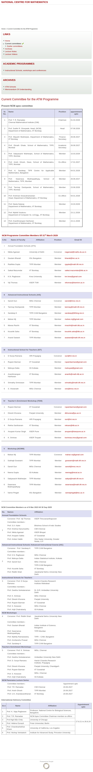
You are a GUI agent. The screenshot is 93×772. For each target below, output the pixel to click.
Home (3, 29)
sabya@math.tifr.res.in (74, 479)
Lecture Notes (11, 51)
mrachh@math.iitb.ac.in (74, 325)
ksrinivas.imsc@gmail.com (76, 438)
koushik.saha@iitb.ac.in (74, 331)
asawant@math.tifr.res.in (75, 338)
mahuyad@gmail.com (74, 368)
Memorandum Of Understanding (18, 89)
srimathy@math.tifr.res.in (75, 383)
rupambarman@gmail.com (76, 362)
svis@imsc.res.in (72, 389)
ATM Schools (10, 87)
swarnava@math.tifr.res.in (76, 485)
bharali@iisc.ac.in (72, 258)
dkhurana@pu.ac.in (73, 413)
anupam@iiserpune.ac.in (75, 431)
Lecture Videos (11, 54)
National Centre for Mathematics (24, 2)
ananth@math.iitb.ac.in (74, 374)
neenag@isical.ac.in (73, 472)
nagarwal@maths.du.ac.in (75, 252)
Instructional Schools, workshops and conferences (25, 70)
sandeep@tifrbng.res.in (74, 313)
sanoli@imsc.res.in (72, 301)
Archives (8, 49)
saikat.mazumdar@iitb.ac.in (76, 270)
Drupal (51, 761)
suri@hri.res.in (71, 356)
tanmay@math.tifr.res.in (74, 307)
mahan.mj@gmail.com (74, 319)
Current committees (13, 44)
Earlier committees (14, 46)
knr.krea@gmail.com (73, 276)
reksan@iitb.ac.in (72, 425)
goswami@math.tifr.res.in (75, 461)
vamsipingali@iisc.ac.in (74, 493)
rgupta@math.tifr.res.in (74, 264)
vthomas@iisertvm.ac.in (75, 283)
